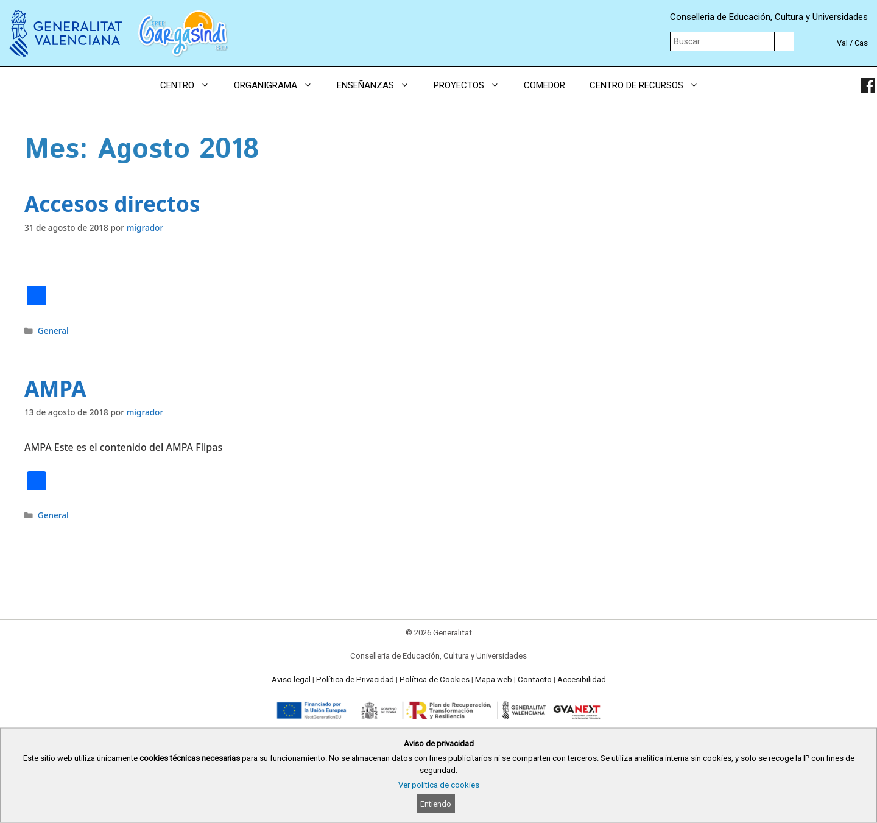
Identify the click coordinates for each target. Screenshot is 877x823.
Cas (861, 43)
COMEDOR (544, 85)
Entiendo (435, 803)
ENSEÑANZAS (379, 85)
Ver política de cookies (438, 784)
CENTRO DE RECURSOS (650, 85)
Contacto (535, 679)
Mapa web (493, 679)
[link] (868, 85)
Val (842, 43)
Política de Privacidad (355, 679)
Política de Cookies (435, 679)
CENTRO (191, 85)
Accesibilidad (581, 679)
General (53, 330)
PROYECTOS (473, 85)
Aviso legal (291, 679)
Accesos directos (112, 203)
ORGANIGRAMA (279, 85)
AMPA (55, 388)
